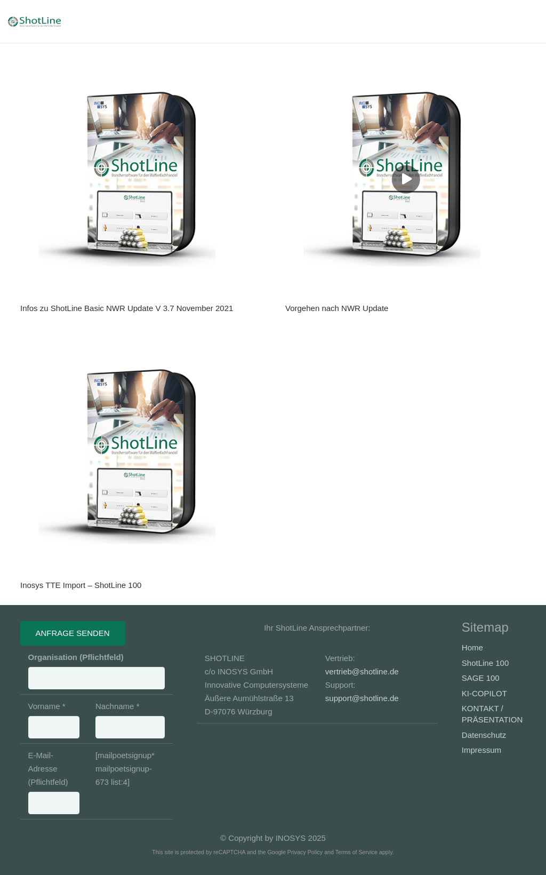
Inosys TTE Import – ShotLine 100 (80, 585)
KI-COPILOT (484, 693)
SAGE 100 (481, 677)
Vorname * (53, 720)
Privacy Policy (305, 852)
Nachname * (130, 720)
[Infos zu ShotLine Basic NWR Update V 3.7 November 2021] (140, 179)
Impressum (481, 749)
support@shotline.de (362, 698)
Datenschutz (484, 734)
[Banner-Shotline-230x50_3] (44, 21)
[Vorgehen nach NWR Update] (405, 179)
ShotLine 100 (485, 662)
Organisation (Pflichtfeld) (96, 671)
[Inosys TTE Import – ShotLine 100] (140, 456)
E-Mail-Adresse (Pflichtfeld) (53, 782)
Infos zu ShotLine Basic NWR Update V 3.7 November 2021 (126, 308)
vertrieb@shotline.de (362, 671)
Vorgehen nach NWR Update (336, 308)
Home (472, 647)
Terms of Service (356, 852)
